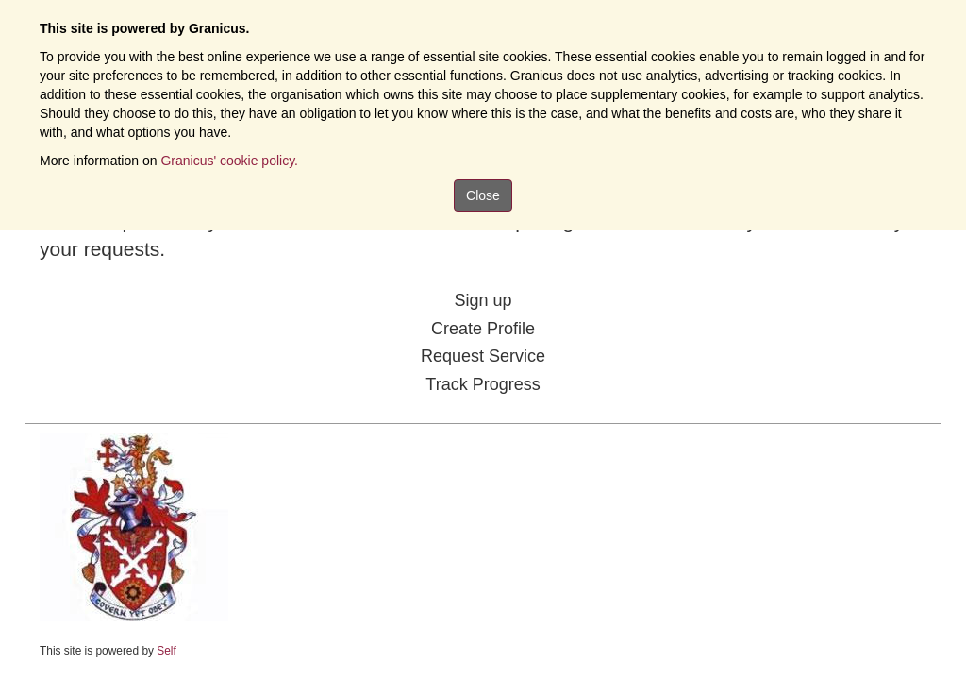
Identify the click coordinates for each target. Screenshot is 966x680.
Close (483, 195)
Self (166, 650)
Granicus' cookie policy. (229, 160)
